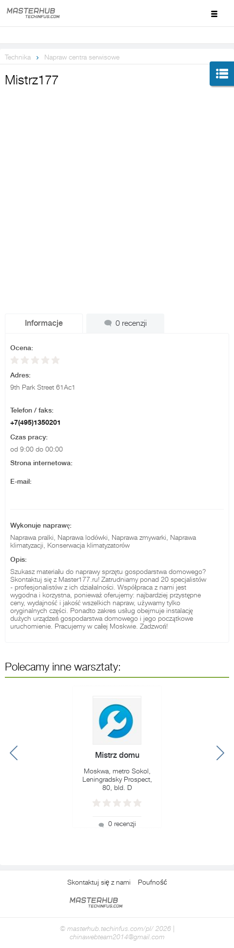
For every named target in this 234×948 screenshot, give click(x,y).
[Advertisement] (117, 212)
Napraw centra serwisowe (81, 57)
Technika (18, 57)
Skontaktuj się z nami (99, 882)
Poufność (152, 882)
